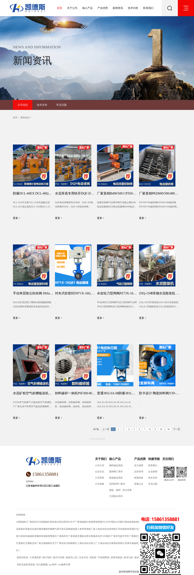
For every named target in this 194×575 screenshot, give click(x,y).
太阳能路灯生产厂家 (51, 543)
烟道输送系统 (116, 478)
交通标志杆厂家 (33, 543)
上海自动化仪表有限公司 (107, 529)
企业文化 (99, 471)
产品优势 (140, 459)
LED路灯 (120, 522)
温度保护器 (21, 529)
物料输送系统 (116, 465)
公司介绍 (99, 465)
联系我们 (148, 8)
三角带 (80, 529)
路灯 (23, 543)
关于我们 (101, 459)
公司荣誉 (99, 478)
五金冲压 (83, 557)
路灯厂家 (138, 536)
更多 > (16, 218)
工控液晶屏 (35, 557)
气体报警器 (103, 557)
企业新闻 (152, 471)
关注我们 (168, 459)
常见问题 (61, 104)
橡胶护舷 (47, 529)
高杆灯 (35, 522)
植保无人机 (71, 557)
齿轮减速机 (28, 536)
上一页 (105, 429)
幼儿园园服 (42, 564)
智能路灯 (84, 522)
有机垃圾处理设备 (25, 564)
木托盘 (119, 536)
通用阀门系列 (116, 471)
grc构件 (53, 564)
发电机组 (124, 529)
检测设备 (138, 478)
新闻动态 (24, 117)
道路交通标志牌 (81, 536)
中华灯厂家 (128, 536)
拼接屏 (92, 522)
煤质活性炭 (22, 557)
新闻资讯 (118, 8)
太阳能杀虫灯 (95, 536)
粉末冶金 (128, 557)
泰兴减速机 (132, 543)
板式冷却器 (59, 557)
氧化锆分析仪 (57, 522)
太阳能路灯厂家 (24, 522)
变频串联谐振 (41, 536)
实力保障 (138, 465)
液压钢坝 (38, 529)
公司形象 (99, 484)
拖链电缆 (72, 529)
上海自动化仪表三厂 (87, 543)
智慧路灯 (99, 522)
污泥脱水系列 (116, 496)
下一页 (176, 429)
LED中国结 (110, 522)
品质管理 (138, 471)
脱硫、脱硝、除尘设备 (120, 490)
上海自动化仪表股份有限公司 (112, 543)
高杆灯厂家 (67, 536)
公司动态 (22, 104)
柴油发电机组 (131, 522)
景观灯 (132, 529)
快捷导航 (154, 459)
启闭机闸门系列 (117, 484)
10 (161, 429)
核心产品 (87, 8)
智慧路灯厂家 (54, 536)
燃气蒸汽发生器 (60, 529)
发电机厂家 (89, 529)
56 (168, 429)
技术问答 (133, 8)
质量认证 (138, 484)
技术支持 (42, 104)
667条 (96, 429)
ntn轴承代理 (64, 564)
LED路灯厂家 (109, 536)
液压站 (30, 529)
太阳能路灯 (44, 522)
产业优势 (102, 8)
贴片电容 (47, 557)
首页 (59, 8)
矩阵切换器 (116, 557)
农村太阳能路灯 (69, 543)
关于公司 (72, 8)
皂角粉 (93, 557)
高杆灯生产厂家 (72, 522)
